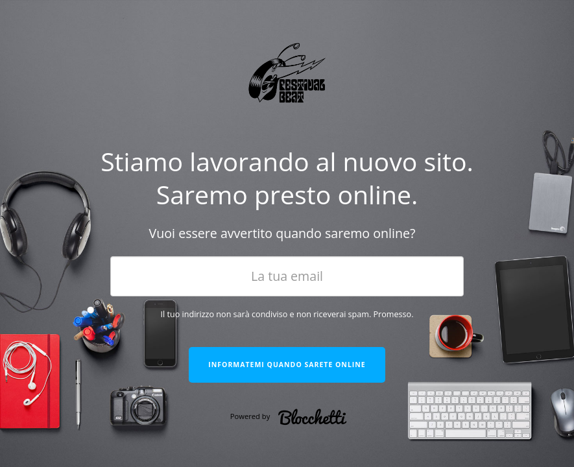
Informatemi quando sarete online (286, 364)
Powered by (291, 417)
